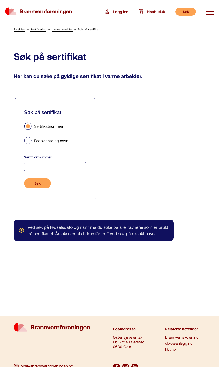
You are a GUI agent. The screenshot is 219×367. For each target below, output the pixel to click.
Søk (186, 11)
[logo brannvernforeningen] (38, 11)
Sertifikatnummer (44, 126)
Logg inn (116, 11)
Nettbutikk (152, 12)
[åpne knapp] (210, 12)
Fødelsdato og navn (46, 140)
